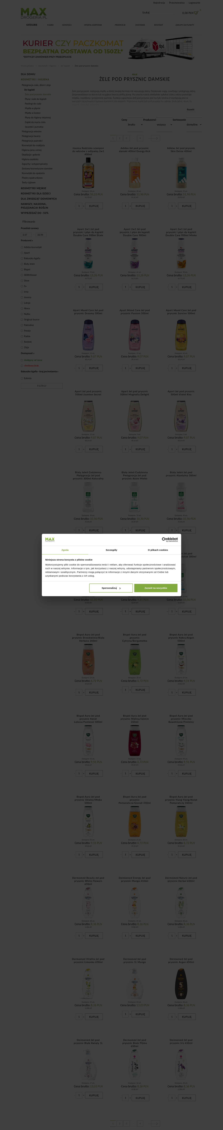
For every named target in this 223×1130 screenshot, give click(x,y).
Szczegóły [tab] (111, 549)
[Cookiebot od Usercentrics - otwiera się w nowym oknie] (164, 539)
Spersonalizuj (111, 588)
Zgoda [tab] (65, 549)
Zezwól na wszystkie (155, 588)
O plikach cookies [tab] (158, 549)
